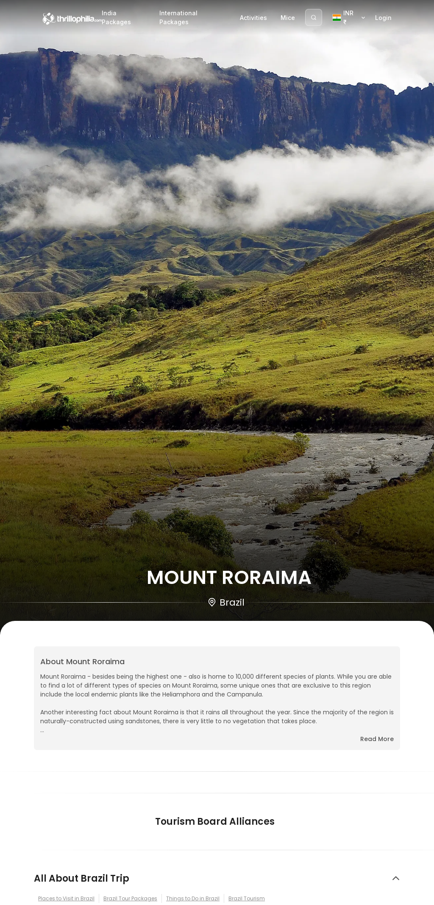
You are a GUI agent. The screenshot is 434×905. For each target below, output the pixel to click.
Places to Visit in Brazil (66, 898)
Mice (288, 17)
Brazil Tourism (246, 898)
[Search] (313, 17)
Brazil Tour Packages (130, 898)
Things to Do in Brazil (193, 898)
